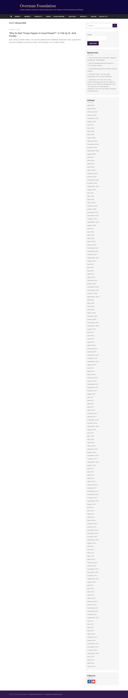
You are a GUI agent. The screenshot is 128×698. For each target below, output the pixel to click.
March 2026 (91, 109)
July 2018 (90, 368)
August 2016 (91, 430)
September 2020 (93, 297)
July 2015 (90, 468)
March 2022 (91, 241)
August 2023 (91, 190)
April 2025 (90, 134)
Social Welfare (58, 16)
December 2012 (93, 569)
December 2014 (93, 491)
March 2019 (91, 345)
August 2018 (91, 365)
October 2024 (92, 147)
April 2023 (90, 199)
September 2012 (93, 579)
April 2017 (90, 407)
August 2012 (91, 582)
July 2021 (90, 264)
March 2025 (91, 138)
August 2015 (91, 465)
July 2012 (90, 585)
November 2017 (93, 387)
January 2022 (91, 245)
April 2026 (90, 105)
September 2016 (93, 426)
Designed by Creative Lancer (53, 694)
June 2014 (90, 511)
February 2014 (92, 524)
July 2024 (90, 157)
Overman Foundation (38, 5)
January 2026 (91, 115)
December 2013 (93, 530)
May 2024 (90, 164)
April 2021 (90, 274)
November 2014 (93, 494)
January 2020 (91, 319)
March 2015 (91, 481)
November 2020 (93, 290)
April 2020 (90, 310)
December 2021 (93, 248)
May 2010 (90, 660)
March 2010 (91, 666)
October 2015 (92, 459)
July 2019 (90, 332)
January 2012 (91, 605)
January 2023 (91, 209)
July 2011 (90, 621)
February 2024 (92, 173)
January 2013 (91, 566)
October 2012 (92, 575)
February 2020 (92, 316)
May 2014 (90, 514)
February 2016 (92, 449)
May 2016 (90, 439)
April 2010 (90, 663)
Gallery (93, 16)
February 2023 (92, 206)
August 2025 (91, 122)
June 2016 (90, 436)
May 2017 (90, 404)
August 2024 (91, 154)
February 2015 (92, 485)
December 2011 (93, 608)
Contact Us (103, 16)
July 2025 (90, 125)
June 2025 (90, 128)
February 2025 (92, 141)
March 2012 (91, 598)
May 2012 (90, 592)
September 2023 (93, 186)
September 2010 (93, 653)
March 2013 (91, 559)
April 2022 (90, 238)
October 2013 (92, 537)
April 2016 (90, 442)
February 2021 (92, 280)
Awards (27, 16)
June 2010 (90, 656)
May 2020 (90, 306)
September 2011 (93, 618)
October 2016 (92, 423)
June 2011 (90, 624)
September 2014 (93, 501)
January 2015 (91, 488)
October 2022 (92, 219)
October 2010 (92, 650)
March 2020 (91, 313)
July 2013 (90, 546)
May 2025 (90, 131)
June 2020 (90, 303)
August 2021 (91, 261)
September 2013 (93, 540)
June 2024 (90, 160)
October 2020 (92, 293)
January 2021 (91, 284)
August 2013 (91, 543)
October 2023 (92, 183)
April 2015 (90, 478)
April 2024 (90, 167)
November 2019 (93, 323)
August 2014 (91, 504)
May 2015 (90, 475)
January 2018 (91, 381)
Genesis (17, 16)
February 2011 (92, 637)
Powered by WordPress (36, 694)
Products (38, 16)
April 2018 (90, 371)
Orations (72, 16)
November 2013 (93, 533)
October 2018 (92, 358)
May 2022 (90, 235)
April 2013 (90, 556)
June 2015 (90, 472)
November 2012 (93, 572)
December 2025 (93, 118)
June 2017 (90, 400)
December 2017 (93, 384)
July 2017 (90, 397)
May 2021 (90, 271)
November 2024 (93, 144)
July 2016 (90, 433)
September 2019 (93, 326)
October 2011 (92, 614)
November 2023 (93, 180)
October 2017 (92, 391)
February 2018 (92, 378)
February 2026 (92, 112)
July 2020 (90, 300)
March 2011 (91, 634)
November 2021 (93, 251)
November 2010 (93, 647)
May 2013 (90, 553)
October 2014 (92, 498)
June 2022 (90, 232)
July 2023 (90, 193)
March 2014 (91, 520)
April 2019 (90, 342)
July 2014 (90, 507)
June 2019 (90, 336)
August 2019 (91, 329)
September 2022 (93, 222)
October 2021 (92, 254)
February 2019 (92, 348)
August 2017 (91, 394)
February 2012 (92, 601)
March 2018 (91, 374)
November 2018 (93, 355)
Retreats (83, 16)
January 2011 (91, 640)
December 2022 (93, 212)
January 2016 (91, 452)
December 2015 (93, 455)
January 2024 (91, 177)
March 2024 (91, 170)
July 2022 (90, 228)
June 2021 (90, 267)
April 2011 (90, 631)
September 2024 (93, 151)
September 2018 (93, 361)
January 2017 (91, 417)
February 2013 (92, 563)
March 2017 (91, 410)
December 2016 (93, 420)
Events (48, 16)
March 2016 (91, 446)
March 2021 (91, 277)
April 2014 (90, 517)
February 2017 (92, 413)
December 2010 (93, 644)
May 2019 (90, 339)
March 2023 (91, 203)
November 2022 (93, 216)
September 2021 (93, 258)
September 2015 (93, 462)
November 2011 (93, 611)
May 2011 (90, 627)
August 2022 (91, 225)
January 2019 (91, 352)
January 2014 (91, 527)
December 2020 (93, 287)
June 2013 (90, 550)
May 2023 (90, 196)
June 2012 (90, 588)
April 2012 (90, 595)
